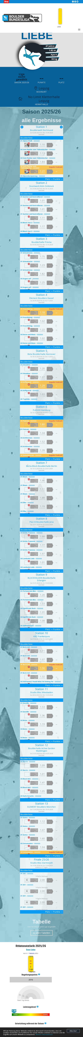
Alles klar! (73, 1031)
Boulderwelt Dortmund (41, 130)
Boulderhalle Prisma (41, 242)
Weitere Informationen (44, 1034)
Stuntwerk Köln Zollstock (41, 186)
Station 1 (41, 127)
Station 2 (41, 183)
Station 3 (41, 239)
